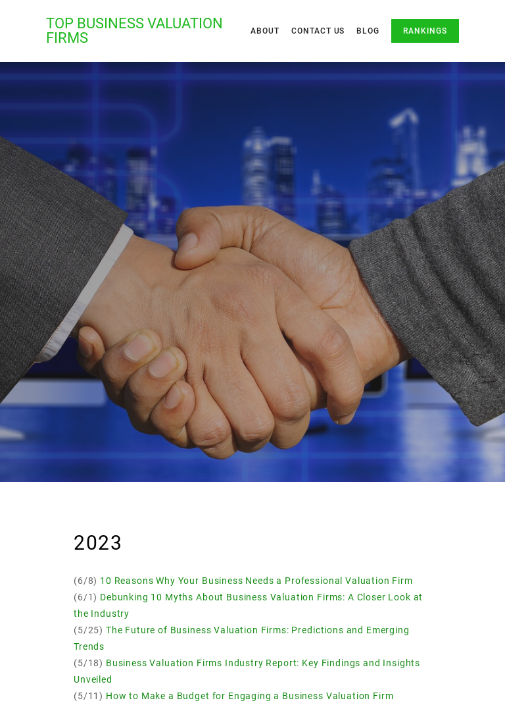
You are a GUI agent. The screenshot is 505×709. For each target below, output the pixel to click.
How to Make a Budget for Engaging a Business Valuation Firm (250, 696)
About (265, 31)
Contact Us (318, 31)
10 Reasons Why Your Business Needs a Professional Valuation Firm (256, 580)
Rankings (425, 31)
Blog (367, 31)
